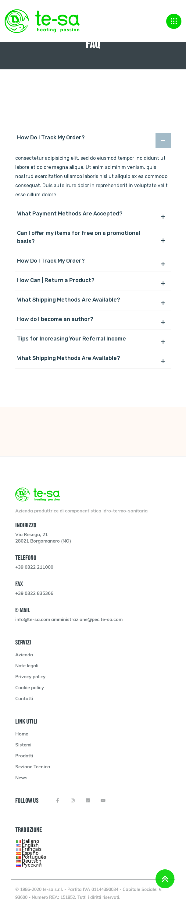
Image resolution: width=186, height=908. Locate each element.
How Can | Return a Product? (56, 280)
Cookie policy (29, 688)
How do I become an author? (55, 319)
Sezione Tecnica (32, 767)
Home (21, 734)
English (30, 845)
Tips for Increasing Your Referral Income (71, 338)
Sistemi (23, 745)
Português (34, 857)
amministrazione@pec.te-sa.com (87, 620)
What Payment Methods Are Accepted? (70, 213)
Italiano (30, 841)
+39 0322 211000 (34, 567)
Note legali (26, 666)
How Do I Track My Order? (51, 137)
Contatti (24, 699)
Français (31, 849)
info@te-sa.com (33, 620)
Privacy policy (30, 677)
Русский (32, 865)
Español (31, 853)
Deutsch (31, 861)
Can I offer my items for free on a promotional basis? (78, 237)
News (21, 778)
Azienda (24, 655)
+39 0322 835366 (34, 594)
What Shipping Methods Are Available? (68, 299)
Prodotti (24, 756)
